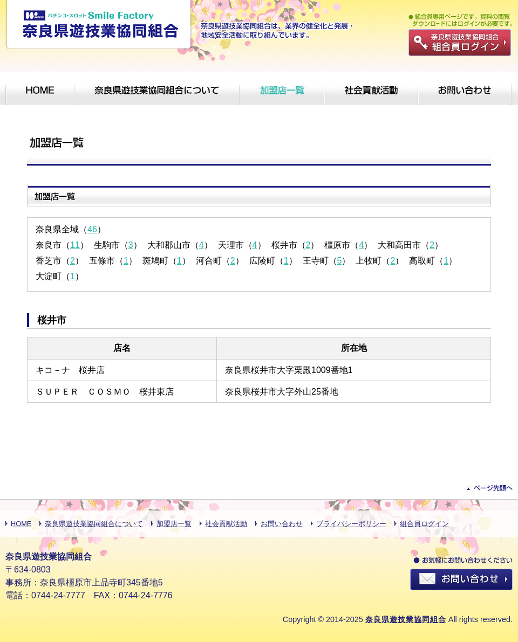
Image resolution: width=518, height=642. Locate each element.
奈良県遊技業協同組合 (405, 619)
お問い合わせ (282, 524)
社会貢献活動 (226, 524)
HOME (21, 524)
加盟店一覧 (174, 524)
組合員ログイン (424, 524)
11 (75, 245)
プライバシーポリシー (351, 524)
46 (92, 229)
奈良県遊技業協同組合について (94, 524)
